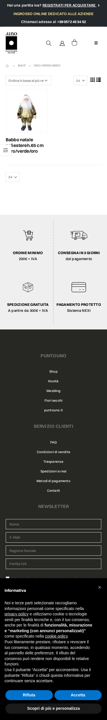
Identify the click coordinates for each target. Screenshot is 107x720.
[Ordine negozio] (28, 80)
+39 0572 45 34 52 (71, 21)
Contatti (53, 491)
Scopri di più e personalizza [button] (53, 708)
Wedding (53, 391)
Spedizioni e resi (53, 471)
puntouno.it (53, 410)
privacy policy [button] (17, 614)
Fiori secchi (53, 400)
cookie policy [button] (56, 636)
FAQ (53, 442)
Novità (53, 381)
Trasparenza (53, 462)
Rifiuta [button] (29, 695)
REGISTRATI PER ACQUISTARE (70, 5)
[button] (99, 587)
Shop (53, 372)
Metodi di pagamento (53, 481)
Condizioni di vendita (53, 452)
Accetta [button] (78, 695)
